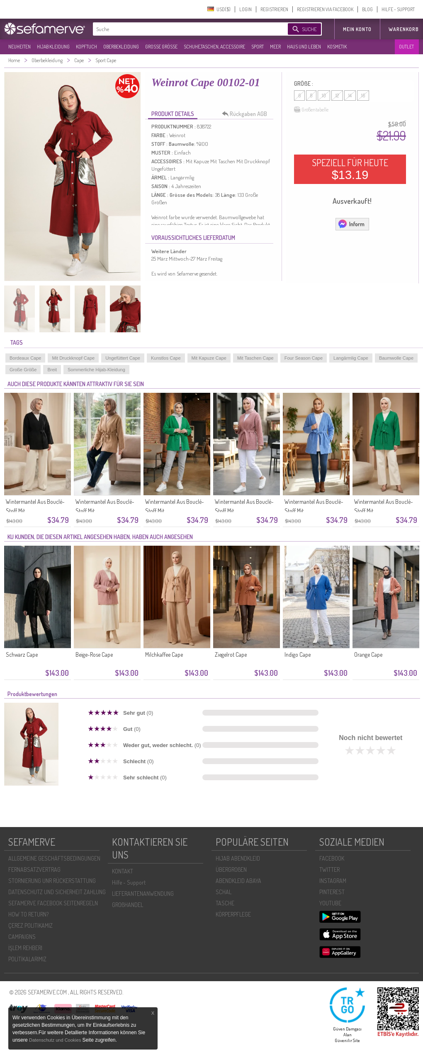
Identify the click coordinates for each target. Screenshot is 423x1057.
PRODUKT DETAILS (172, 113)
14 (350, 95)
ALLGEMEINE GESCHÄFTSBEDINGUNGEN (54, 858)
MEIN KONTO (357, 29)
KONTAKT (122, 871)
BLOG (367, 9)
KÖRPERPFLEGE (233, 914)
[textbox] (183, 29)
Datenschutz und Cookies (55, 1040)
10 (324, 95)
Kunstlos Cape (166, 358)
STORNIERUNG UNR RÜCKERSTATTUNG (52, 880)
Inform (351, 224)
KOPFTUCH (86, 47)
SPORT (257, 47)
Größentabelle (311, 110)
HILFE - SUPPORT (398, 9)
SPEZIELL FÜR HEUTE (350, 169)
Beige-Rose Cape (94, 654)
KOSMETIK (337, 47)
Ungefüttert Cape (122, 358)
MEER (275, 47)
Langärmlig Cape (350, 358)
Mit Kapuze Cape (209, 358)
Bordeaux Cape (25, 358)
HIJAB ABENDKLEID (238, 858)
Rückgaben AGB (246, 114)
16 (363, 95)
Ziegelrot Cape (231, 654)
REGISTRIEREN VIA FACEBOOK (325, 9)
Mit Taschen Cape (255, 358)
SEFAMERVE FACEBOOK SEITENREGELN (53, 903)
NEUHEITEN (19, 47)
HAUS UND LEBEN (304, 47)
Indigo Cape (297, 654)
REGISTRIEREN (274, 9)
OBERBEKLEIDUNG (121, 47)
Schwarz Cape (22, 654)
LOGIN (245, 9)
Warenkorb (404, 29)
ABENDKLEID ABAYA (238, 880)
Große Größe (23, 369)
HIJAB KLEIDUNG (53, 47)
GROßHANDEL (127, 904)
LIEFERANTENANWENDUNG (143, 893)
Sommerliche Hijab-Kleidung (96, 369)
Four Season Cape (303, 358)
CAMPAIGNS (22, 936)
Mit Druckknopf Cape (73, 358)
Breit (52, 369)
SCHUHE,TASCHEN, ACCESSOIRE (214, 47)
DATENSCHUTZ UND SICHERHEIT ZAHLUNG (57, 891)
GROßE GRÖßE (161, 47)
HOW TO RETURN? (28, 914)
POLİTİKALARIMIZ (27, 959)
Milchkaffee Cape (164, 654)
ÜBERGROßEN (231, 869)
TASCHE (225, 903)
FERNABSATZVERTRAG (34, 869)
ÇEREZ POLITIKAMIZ (30, 925)
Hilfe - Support (129, 882)
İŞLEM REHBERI (25, 947)
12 (337, 95)
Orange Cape (368, 654)
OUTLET (406, 47)
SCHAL (223, 891)
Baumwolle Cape (396, 358)
